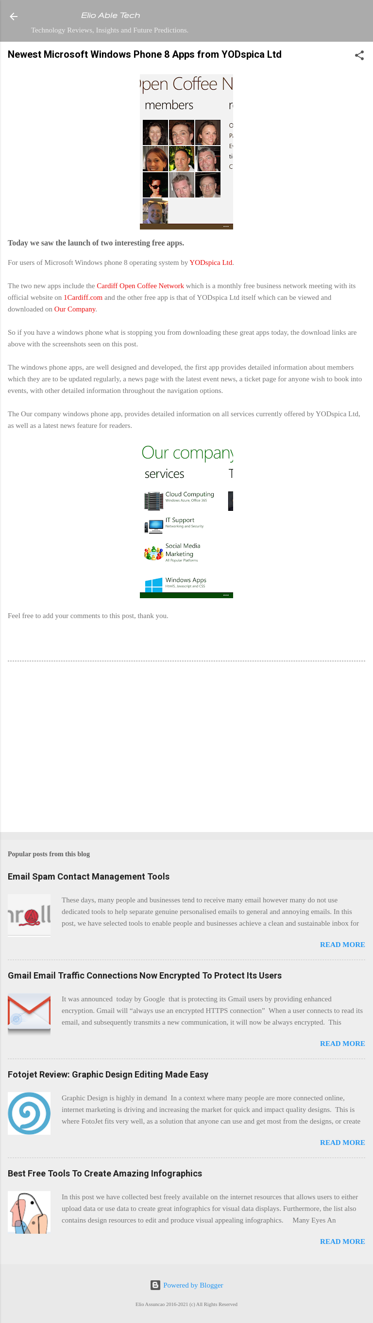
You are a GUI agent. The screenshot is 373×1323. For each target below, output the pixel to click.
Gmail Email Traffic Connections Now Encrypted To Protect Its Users (145, 975)
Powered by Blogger (186, 1285)
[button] (359, 57)
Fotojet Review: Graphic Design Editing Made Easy (108, 1074)
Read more (342, 944)
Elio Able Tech (110, 15)
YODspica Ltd (210, 262)
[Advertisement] (186, 749)
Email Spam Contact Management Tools (89, 876)
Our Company (74, 309)
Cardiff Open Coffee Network (140, 286)
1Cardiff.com (83, 297)
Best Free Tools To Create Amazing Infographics (105, 1173)
